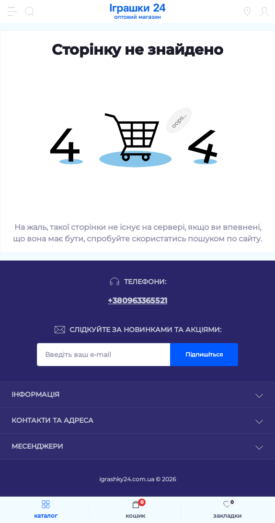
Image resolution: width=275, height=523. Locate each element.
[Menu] (12, 11)
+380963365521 (137, 300)
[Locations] (247, 11)
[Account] (264, 11)
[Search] (29, 11)
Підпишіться (204, 354)
